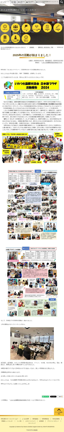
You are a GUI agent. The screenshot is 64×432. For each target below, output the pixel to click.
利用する (5, 40)
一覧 (26, 30)
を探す (15, 30)
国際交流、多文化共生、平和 (45, 47)
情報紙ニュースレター (7, 421)
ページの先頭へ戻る (59, 413)
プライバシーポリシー (53, 421)
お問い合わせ (22, 2)
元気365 (35, 430)
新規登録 (15, 2)
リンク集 (19, 421)
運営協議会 (35, 418)
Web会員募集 (56, 418)
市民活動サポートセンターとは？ (9, 418)
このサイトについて (6, 2)
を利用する (15, 40)
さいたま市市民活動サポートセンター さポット (13, 47)
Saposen (26, 40)
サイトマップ (32, 423)
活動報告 (32, 47)
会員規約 (41, 421)
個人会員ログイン (31, 2)
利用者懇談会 (45, 418)
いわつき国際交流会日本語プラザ (52, 62)
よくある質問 (25, 418)
